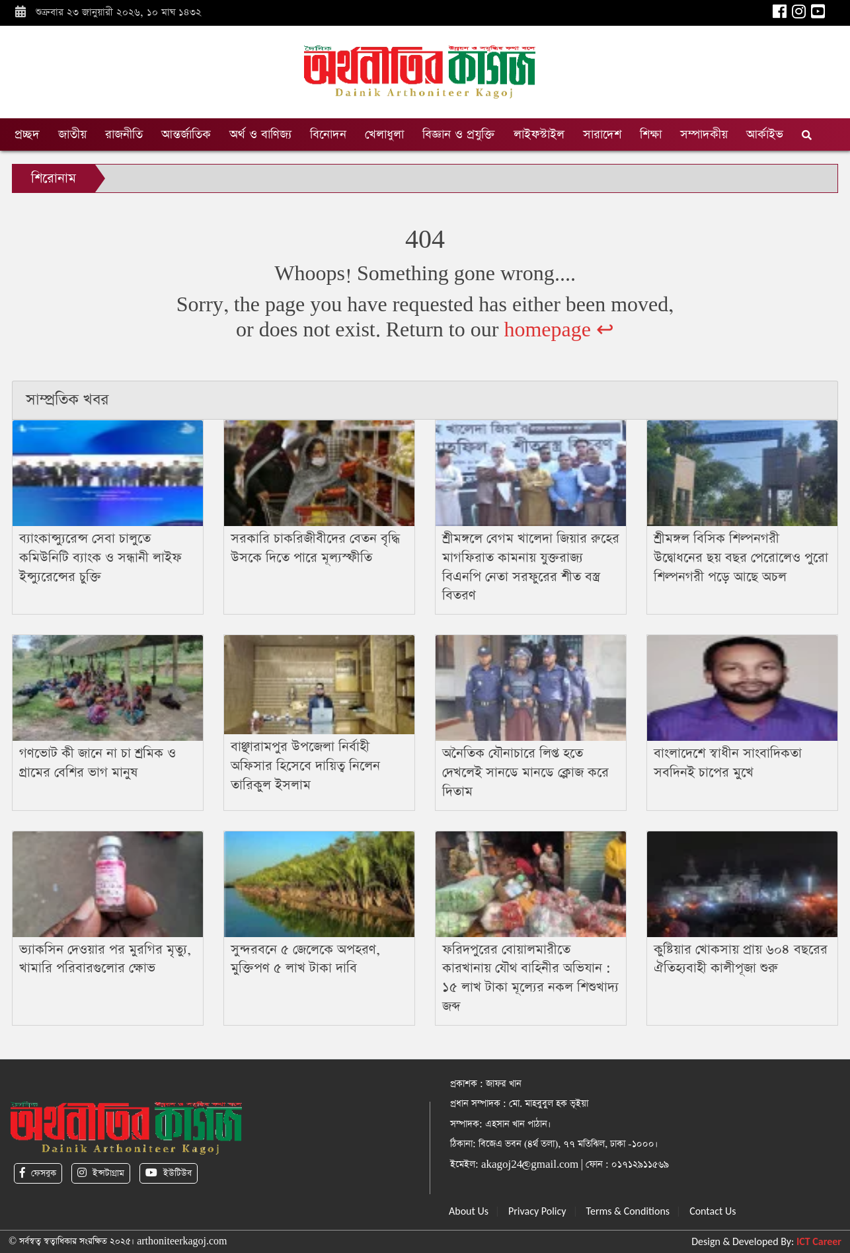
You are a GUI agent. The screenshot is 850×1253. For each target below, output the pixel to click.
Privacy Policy (537, 1211)
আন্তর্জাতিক (186, 134)
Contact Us (712, 1211)
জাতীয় (72, 134)
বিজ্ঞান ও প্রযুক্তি (458, 134)
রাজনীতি (124, 134)
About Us (468, 1211)
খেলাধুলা (384, 134)
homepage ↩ (559, 330)
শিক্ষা (651, 134)
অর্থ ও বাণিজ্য (260, 134)
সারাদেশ (602, 134)
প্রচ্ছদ (27, 134)
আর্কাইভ (764, 134)
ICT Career (818, 1241)
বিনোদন (328, 134)
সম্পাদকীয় (704, 134)
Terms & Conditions (628, 1211)
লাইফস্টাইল (539, 134)
